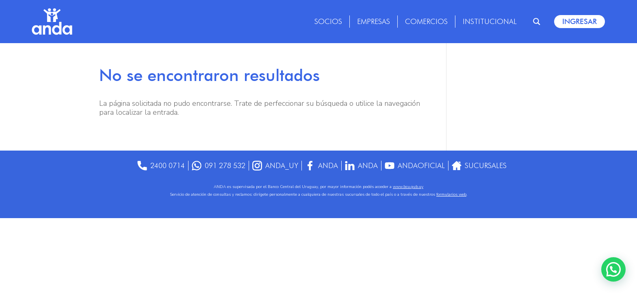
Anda (321, 166)
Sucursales (480, 166)
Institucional (490, 21)
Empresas (373, 21)
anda (361, 166)
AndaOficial (416, 166)
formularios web (451, 194)
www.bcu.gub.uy (408, 187)
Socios (328, 21)
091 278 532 (218, 166)
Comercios (426, 21)
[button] (613, 269)
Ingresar (579, 21)
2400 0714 (160, 166)
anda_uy (275, 166)
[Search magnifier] (536, 21)
